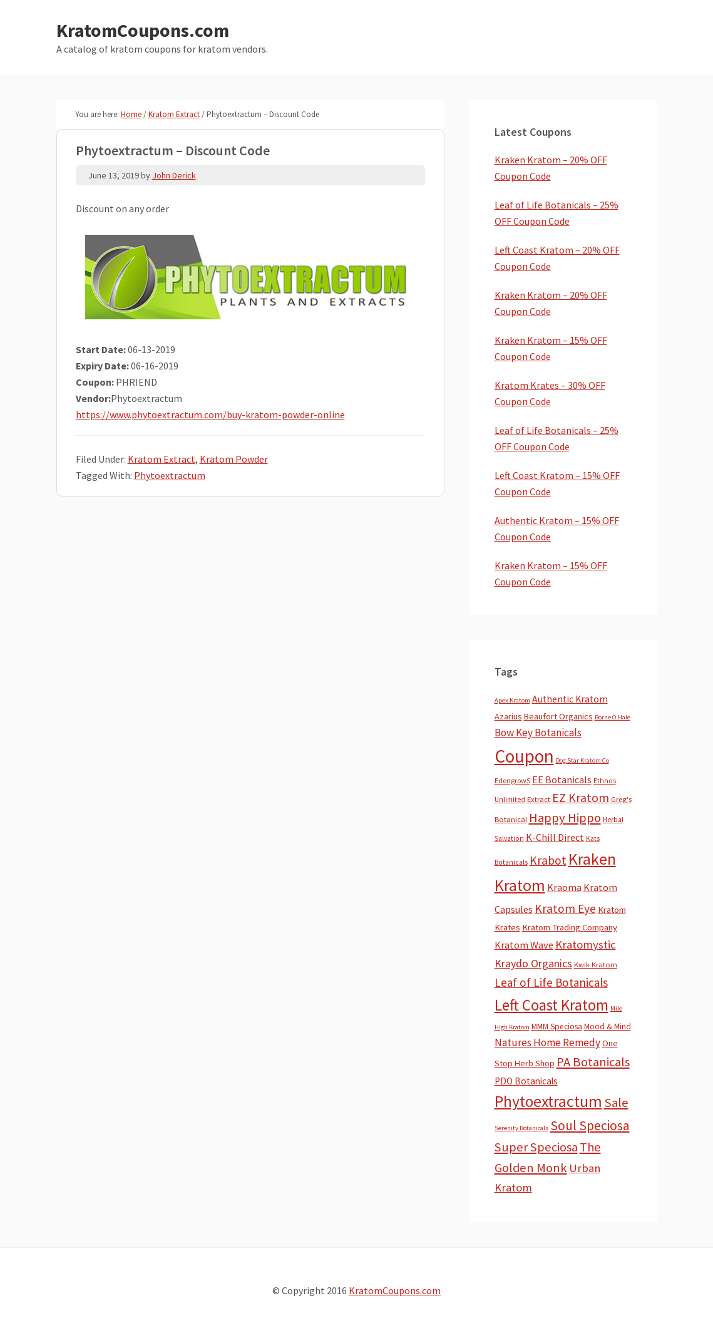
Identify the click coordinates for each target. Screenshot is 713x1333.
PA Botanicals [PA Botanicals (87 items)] (593, 1062)
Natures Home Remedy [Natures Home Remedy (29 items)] (547, 1042)
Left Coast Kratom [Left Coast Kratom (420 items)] (551, 1005)
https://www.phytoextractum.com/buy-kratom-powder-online (210, 414)
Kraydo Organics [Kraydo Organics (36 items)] (533, 963)
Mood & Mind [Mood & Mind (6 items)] (607, 1026)
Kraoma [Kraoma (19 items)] (564, 887)
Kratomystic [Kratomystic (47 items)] (585, 944)
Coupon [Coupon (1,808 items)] (524, 756)
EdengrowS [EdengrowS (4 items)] (512, 780)
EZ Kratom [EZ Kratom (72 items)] (580, 797)
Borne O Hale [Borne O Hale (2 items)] (612, 717)
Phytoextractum (169, 475)
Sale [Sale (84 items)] (616, 1102)
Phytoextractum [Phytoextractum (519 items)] (548, 1101)
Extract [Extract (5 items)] (538, 799)
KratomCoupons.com (142, 30)
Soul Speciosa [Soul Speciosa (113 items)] (590, 1125)
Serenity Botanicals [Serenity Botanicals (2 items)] (521, 1128)
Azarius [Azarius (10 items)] (508, 716)
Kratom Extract (161, 459)
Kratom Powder (234, 459)
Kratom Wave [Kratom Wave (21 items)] (524, 945)
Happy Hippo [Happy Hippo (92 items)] (565, 818)
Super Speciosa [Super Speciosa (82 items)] (536, 1147)
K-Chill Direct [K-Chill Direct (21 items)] (555, 837)
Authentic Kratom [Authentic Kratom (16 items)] (570, 699)
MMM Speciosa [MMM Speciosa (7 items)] (556, 1026)
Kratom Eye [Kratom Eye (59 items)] (565, 908)
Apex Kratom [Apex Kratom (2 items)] (512, 700)
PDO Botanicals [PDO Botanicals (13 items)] (526, 1081)
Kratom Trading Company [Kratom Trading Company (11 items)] (569, 927)
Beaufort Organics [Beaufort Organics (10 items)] (558, 716)
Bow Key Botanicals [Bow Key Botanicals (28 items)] (538, 732)
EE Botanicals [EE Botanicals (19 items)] (562, 779)
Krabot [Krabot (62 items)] (548, 860)
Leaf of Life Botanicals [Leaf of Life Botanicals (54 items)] (551, 982)
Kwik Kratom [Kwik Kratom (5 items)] (595, 964)
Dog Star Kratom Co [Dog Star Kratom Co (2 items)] (582, 760)
